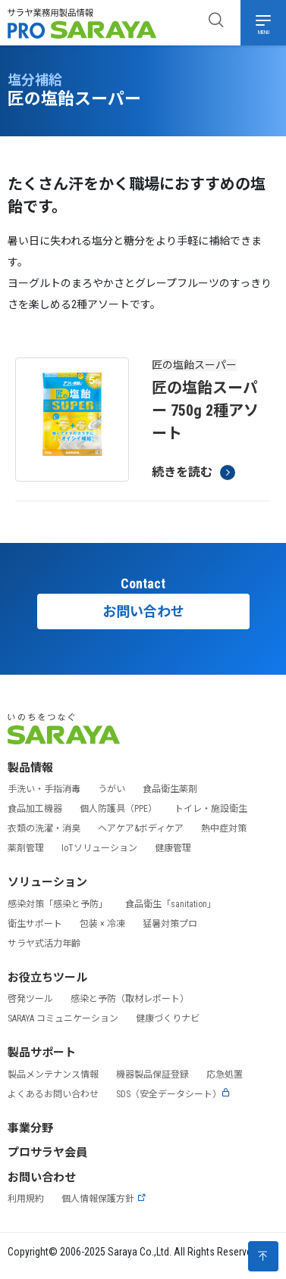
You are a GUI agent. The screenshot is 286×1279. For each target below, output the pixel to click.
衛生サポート (35, 924)
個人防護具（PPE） (118, 808)
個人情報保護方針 (103, 1198)
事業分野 (30, 1128)
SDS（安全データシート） (173, 1094)
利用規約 (26, 1198)
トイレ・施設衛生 (210, 808)
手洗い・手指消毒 (44, 789)
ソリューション (47, 882)
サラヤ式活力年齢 (44, 943)
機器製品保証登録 (152, 1074)
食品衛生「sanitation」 (170, 904)
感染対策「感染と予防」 (58, 904)
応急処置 (224, 1074)
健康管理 (173, 848)
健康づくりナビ (168, 1018)
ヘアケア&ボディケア (141, 828)
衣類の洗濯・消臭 (44, 828)
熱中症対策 (224, 828)
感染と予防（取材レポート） (130, 999)
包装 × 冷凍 (102, 924)
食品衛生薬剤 (170, 789)
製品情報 (30, 768)
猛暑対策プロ (170, 924)
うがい (111, 789)
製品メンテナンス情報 (53, 1074)
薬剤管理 (26, 848)
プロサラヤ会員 (47, 1152)
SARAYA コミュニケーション (63, 1018)
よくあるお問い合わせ (53, 1094)
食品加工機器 (35, 808)
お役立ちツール (47, 977)
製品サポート (42, 1052)
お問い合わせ (143, 611)
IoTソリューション (99, 848)
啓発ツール (30, 999)
